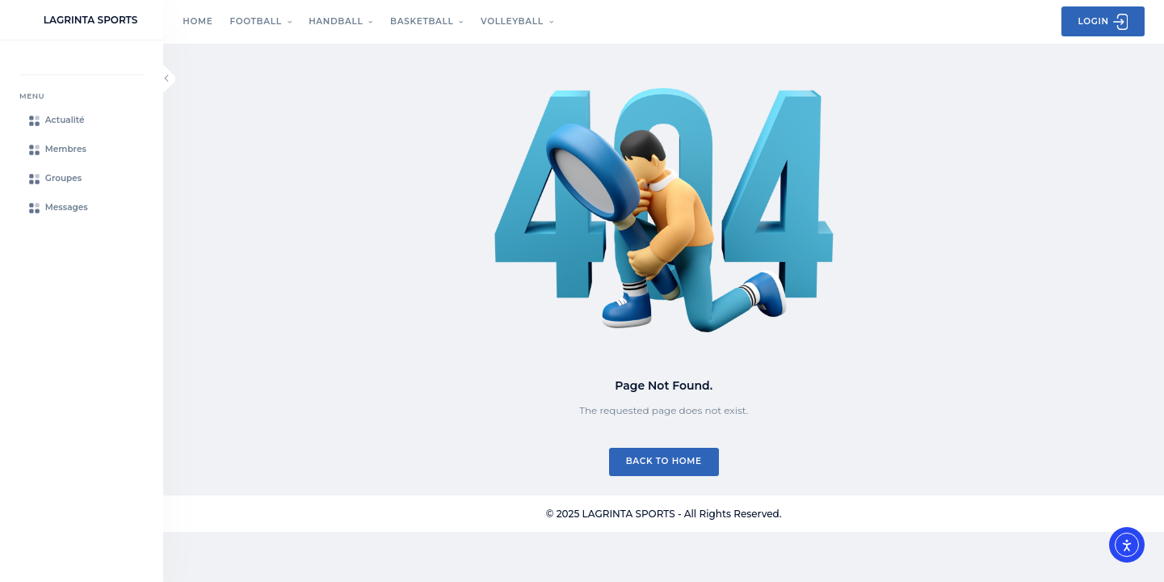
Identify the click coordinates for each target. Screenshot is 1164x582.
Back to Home (664, 461)
